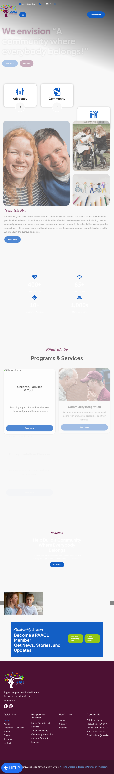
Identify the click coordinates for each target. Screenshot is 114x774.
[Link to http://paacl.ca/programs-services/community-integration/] (57, 284)
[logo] (14, 673)
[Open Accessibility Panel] (12, 768)
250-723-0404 (98, 731)
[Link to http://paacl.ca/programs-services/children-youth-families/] (20, 100)
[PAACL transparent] (8, 4)
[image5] (34, 604)
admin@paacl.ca (101, 735)
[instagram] (11, 706)
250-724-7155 (101, 727)
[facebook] (6, 706)
